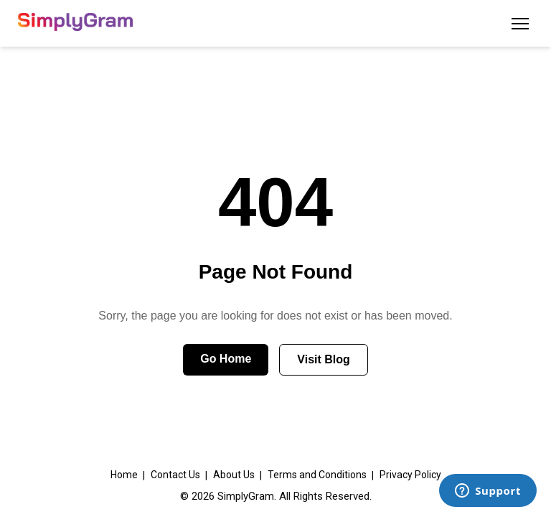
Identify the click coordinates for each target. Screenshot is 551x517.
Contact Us (175, 474)
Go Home (225, 359)
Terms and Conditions (317, 474)
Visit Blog (323, 359)
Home (124, 474)
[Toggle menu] (520, 23)
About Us (234, 474)
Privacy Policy (410, 474)
